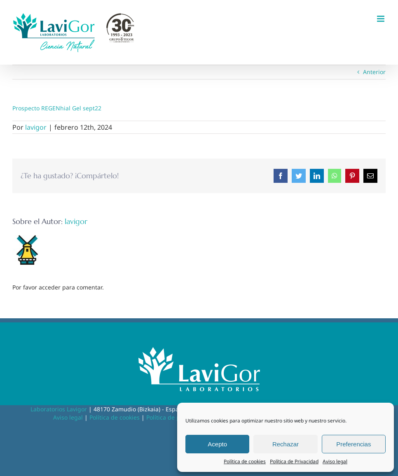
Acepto (217, 444)
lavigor (36, 127)
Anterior (374, 72)
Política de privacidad (176, 417)
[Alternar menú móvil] (381, 18)
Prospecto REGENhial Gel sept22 (56, 108)
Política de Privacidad (294, 461)
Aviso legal (335, 461)
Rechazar (285, 444)
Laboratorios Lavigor (58, 409)
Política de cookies (245, 461)
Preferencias (353, 444)
